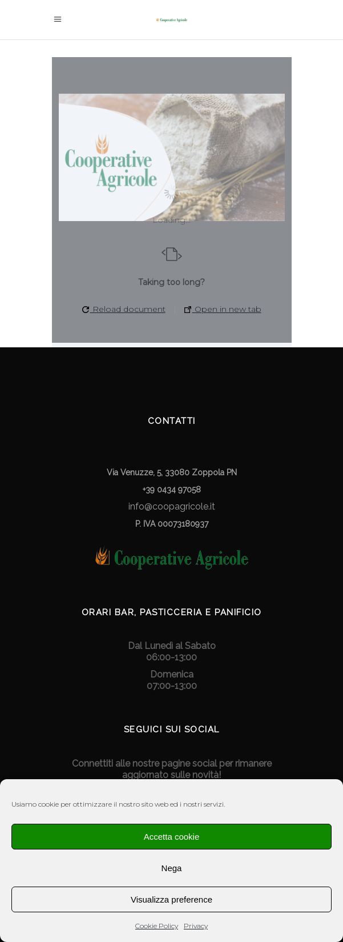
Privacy (196, 925)
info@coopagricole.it (171, 506)
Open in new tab (222, 309)
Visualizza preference (171, 899)
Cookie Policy (156, 925)
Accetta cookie (172, 836)
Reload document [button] (124, 309)
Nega (172, 868)
